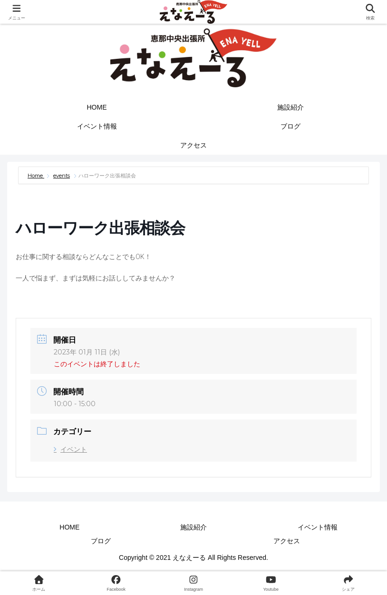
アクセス (286, 541)
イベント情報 (318, 527)
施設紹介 (193, 527)
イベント (70, 449)
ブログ (101, 541)
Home (36, 175)
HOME (69, 527)
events (61, 175)
